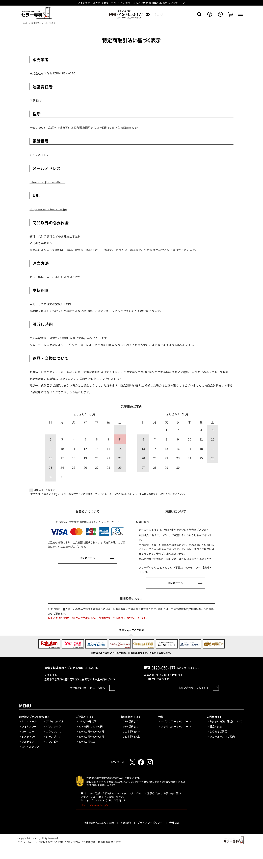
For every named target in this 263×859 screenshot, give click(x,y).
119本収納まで (131, 731)
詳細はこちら (87, 558)
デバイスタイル (55, 721)
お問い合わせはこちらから (193, 687)
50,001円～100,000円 (91, 726)
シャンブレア (53, 736)
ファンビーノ (53, 741)
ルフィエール (29, 721)
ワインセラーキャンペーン (176, 721)
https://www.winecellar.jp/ (48, 209)
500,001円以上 (87, 741)
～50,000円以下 (87, 721)
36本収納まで (130, 726)
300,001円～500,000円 (91, 736)
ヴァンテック (53, 726)
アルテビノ (28, 741)
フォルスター (29, 726)
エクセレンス (53, 731)
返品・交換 (215, 726)
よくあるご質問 (218, 731)
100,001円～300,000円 (91, 731)
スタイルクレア (30, 746)
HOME (24, 23)
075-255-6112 (39, 155)
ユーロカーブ (29, 731)
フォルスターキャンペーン (176, 726)
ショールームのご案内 (222, 736)
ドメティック (29, 736)
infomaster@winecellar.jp (47, 182)
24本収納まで (130, 721)
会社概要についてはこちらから (87, 687)
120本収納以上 (131, 736)
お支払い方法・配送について (225, 721)
